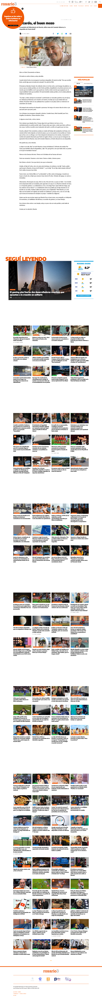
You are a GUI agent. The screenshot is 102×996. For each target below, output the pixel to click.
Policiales (81, 6)
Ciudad (71, 6)
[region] (51, 13)
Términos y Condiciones (19, 993)
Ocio (91, 6)
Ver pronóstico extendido (83, 295)
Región (75, 6)
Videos (95, 6)
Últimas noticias (64, 6)
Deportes (87, 6)
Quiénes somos (17, 992)
